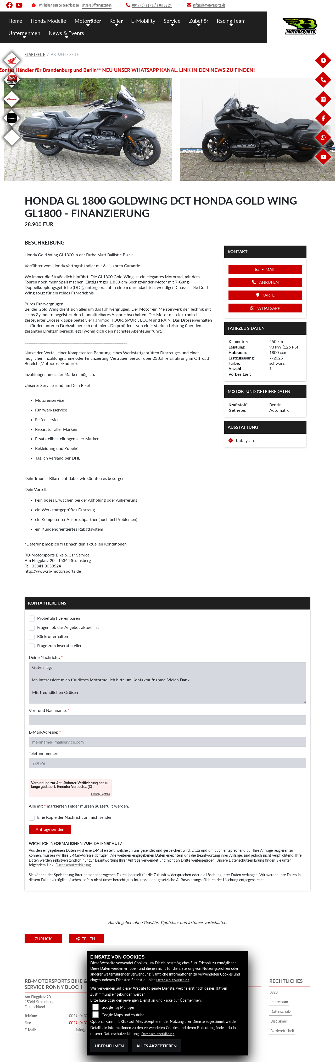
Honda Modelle (47, 20)
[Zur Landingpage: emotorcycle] (12, 146)
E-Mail (265, 269)
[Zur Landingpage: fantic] (12, 108)
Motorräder (85, 20)
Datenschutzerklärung (73, 865)
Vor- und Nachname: (49, 710)
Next (327, 130)
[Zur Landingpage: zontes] (12, 127)
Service (167, 20)
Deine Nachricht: (46, 657)
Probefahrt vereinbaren (58, 618)
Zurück (46, 938)
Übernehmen (109, 1045)
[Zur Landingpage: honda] (12, 69)
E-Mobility (139, 20)
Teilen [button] (92, 938)
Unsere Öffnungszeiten (96, 5)
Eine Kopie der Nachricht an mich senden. (75, 817)
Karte (265, 294)
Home (15, 20)
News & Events (64, 32)
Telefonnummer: (43, 753)
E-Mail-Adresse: (45, 731)
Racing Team (224, 20)
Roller (113, 20)
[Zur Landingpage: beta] (12, 88)
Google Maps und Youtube (123, 1015)
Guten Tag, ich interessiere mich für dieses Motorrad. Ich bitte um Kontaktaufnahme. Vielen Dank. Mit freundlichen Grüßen (167, 683)
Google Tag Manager (118, 1007)
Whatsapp (265, 307)
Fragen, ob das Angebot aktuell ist (68, 627)
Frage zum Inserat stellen (59, 645)
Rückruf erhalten (52, 636)
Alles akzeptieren (156, 1045)
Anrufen (265, 282)
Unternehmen (23, 32)
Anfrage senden (50, 829)
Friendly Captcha (100, 794)
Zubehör (192, 20)
